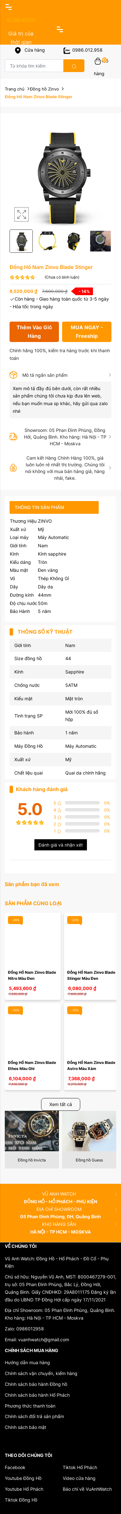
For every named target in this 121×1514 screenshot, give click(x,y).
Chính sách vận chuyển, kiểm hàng (41, 1373)
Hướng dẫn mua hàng (27, 1362)
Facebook (15, 1467)
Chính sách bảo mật (25, 1427)
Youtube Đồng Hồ (23, 1478)
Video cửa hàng (79, 1478)
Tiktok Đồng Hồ (21, 1500)
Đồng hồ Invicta (32, 1160)
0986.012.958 (83, 50)
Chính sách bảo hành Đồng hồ (36, 1384)
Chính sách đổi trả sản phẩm (34, 1416)
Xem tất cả (60, 1104)
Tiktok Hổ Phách (80, 1467)
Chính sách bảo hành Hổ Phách (37, 1395)
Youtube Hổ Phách (24, 1489)
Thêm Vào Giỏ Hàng (34, 331)
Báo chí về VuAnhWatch (87, 1489)
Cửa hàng (29, 50)
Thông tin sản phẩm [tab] (39, 507)
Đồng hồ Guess (89, 1160)
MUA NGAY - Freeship (87, 331)
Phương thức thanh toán (30, 1405)
